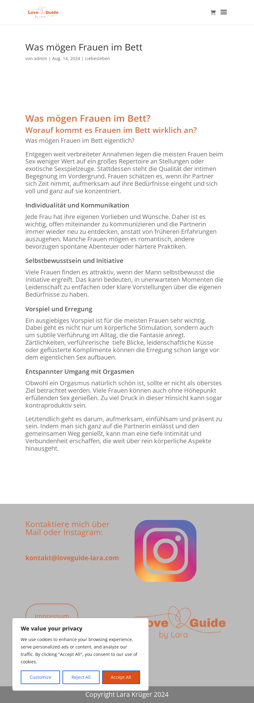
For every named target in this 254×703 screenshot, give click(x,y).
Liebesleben (97, 58)
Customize (40, 677)
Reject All (81, 677)
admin (40, 58)
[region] (80, 654)
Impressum (52, 616)
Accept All (121, 677)
